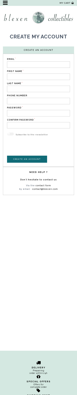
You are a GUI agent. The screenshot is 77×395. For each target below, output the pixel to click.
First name (14, 71)
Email (10, 59)
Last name (14, 83)
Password (14, 107)
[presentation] (36, 148)
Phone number (17, 95)
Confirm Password (20, 120)
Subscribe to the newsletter (32, 134)
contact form (43, 185)
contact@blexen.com (45, 189)
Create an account (27, 159)
